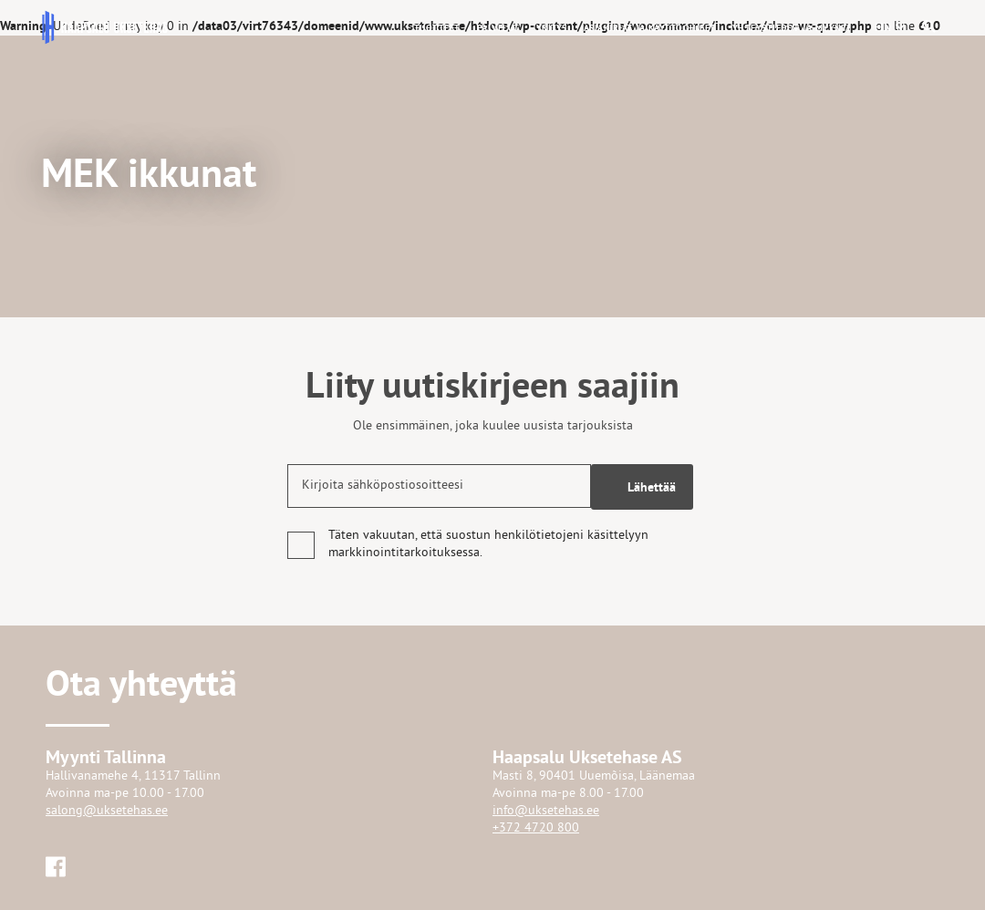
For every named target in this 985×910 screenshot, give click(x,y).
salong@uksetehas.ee (107, 811)
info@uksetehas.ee (546, 811)
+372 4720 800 (536, 828)
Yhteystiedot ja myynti (791, 28)
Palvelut (498, 28)
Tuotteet (437, 28)
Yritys (551, 28)
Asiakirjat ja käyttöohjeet (650, 28)
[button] (883, 27)
